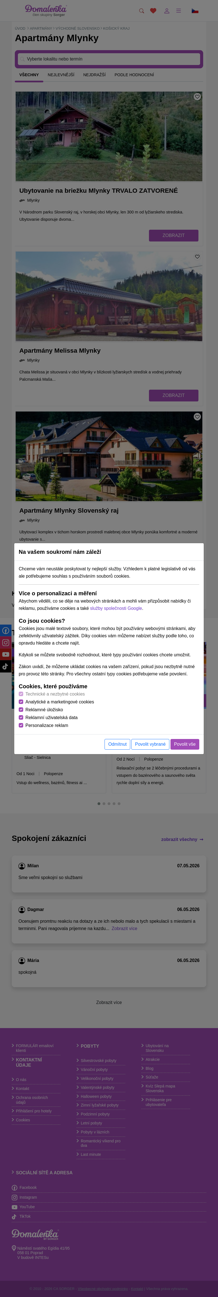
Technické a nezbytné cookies (55, 694)
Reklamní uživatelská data (51, 717)
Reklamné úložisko (44, 709)
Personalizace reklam (46, 725)
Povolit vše (185, 744)
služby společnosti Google (116, 608)
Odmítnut (117, 744)
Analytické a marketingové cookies (59, 701)
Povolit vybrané (150, 744)
